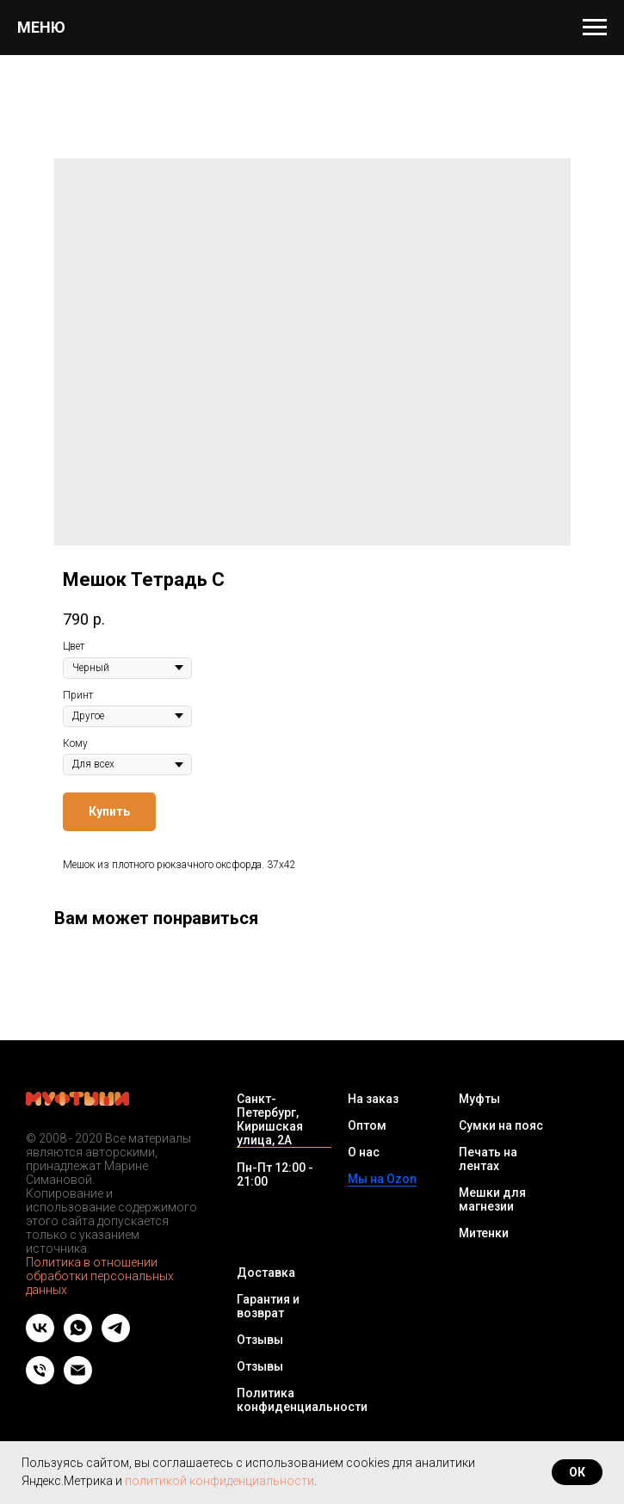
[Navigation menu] (595, 27)
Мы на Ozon (382, 1179)
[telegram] (116, 1337)
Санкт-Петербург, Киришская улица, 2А (270, 1119)
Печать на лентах (488, 1159)
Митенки (484, 1233)
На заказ (373, 1099)
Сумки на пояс (501, 1125)
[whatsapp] (78, 1337)
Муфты (479, 1099)
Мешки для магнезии (492, 1199)
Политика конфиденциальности (302, 1400)
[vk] (40, 1337)
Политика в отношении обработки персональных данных (100, 1276)
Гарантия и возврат (268, 1306)
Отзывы (260, 1340)
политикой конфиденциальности (219, 1481)
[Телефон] (40, 1379)
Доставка (266, 1272)
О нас (364, 1152)
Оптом (367, 1125)
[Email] (78, 1379)
